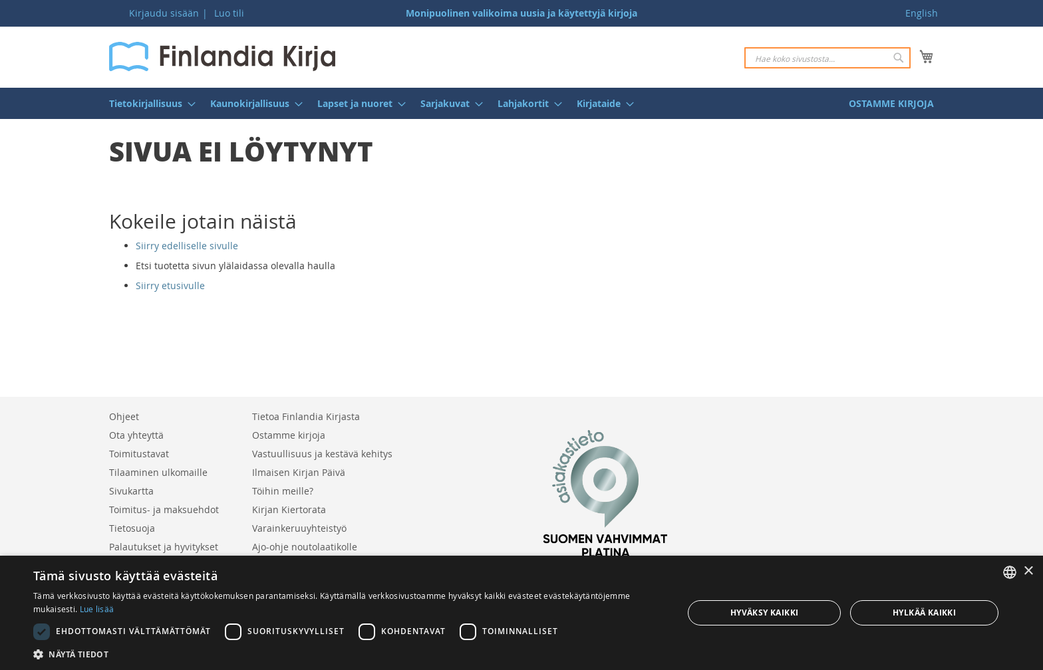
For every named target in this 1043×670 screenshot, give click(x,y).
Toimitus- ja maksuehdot (164, 509)
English (921, 13)
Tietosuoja (132, 528)
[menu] (521, 103)
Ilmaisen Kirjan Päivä (298, 472)
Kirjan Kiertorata (289, 509)
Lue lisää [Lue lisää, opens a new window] (97, 609)
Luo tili (229, 13)
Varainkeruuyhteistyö (299, 528)
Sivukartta (131, 491)
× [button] (1028, 571)
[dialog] (521, 613)
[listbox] (1009, 572)
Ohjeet (124, 416)
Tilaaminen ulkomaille (158, 472)
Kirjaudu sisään (164, 13)
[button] (348, 653)
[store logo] (222, 56)
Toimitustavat (139, 453)
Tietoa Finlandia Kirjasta (306, 416)
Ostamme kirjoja (288, 435)
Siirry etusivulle (170, 285)
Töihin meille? (282, 491)
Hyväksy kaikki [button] (764, 612)
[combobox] (827, 57)
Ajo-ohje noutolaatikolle (304, 546)
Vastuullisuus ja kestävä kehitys (322, 453)
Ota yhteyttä (136, 435)
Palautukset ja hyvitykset (163, 546)
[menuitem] (148, 103)
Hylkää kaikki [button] (924, 612)
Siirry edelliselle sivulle (187, 245)
